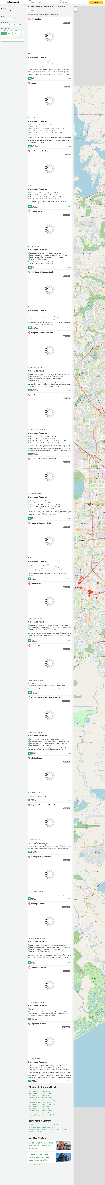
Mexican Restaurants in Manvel (40, 1102)
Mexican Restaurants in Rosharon (41, 1113)
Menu (69, 78)
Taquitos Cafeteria (38, 1024)
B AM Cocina (36, 19)
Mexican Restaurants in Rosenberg (41, 1111)
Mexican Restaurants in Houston (40, 1098)
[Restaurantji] (13, 2)
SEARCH (96, 2)
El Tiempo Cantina (38, 903)
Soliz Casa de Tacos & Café (42, 272)
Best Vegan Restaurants (37, 1127)
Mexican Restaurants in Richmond (41, 1109)
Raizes (33, 83)
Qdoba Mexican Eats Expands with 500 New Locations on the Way (39, 1157)
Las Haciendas (37, 395)
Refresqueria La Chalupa (41, 857)
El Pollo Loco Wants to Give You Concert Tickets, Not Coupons (41, 1145)
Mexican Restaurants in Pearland (40, 1106)
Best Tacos (51, 1127)
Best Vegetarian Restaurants (39, 1125)
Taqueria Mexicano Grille (41, 523)
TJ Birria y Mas (37, 211)
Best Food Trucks (35, 1131)
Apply (13, 40)
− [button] (75, 10)
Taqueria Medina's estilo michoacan (46, 805)
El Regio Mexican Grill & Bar (42, 332)
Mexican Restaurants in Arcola (39, 1091)
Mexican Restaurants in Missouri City (42, 1104)
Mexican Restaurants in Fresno (40, 1096)
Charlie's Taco (36, 583)
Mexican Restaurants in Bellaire (40, 1093)
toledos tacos (36, 758)
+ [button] (75, 8)
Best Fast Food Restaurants (38, 1129)
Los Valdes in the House (40, 151)
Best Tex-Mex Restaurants (60, 1125)
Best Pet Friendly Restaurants (60, 1129)
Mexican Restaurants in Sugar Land (41, 1115)
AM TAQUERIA (36, 645)
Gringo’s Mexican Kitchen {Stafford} (46, 697)
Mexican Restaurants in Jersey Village (42, 1100)
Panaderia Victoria (38, 967)
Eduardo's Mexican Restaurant (43, 459)
